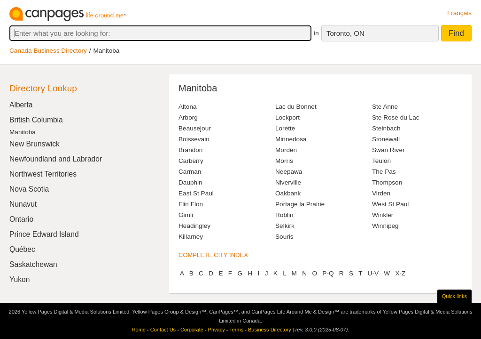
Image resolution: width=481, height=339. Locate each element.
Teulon (381, 160)
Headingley (194, 225)
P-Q (328, 273)
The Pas (384, 171)
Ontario (21, 219)
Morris (284, 160)
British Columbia (36, 120)
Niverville (288, 182)
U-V (373, 273)
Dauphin (190, 182)
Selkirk (285, 225)
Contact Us (163, 329)
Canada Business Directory (48, 50)
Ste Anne (385, 106)
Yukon (19, 279)
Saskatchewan (33, 264)
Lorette (285, 128)
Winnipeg (385, 225)
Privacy (216, 329)
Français (459, 12)
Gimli (185, 214)
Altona (187, 106)
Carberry (190, 160)
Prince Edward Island (44, 234)
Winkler (382, 214)
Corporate (191, 329)
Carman (189, 171)
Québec (22, 249)
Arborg (188, 117)
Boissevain (193, 139)
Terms (236, 329)
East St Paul (196, 193)
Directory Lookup (43, 88)
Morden (286, 149)
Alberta (21, 105)
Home (139, 329)
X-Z (400, 273)
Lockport (287, 117)
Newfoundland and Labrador (55, 159)
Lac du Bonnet (296, 106)
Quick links (454, 296)
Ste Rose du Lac (395, 117)
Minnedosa (291, 139)
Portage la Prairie (300, 204)
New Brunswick (34, 144)
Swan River (388, 149)
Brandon (190, 149)
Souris (284, 236)
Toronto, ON (345, 33)
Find (456, 33)
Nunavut (23, 204)
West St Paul (390, 204)
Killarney (190, 236)
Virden (381, 193)
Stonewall (386, 139)
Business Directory (269, 329)
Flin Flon (190, 204)
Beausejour (194, 128)
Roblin (284, 214)
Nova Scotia (29, 189)
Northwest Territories (43, 174)
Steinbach (386, 128)
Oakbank (288, 193)
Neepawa (288, 171)
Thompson (387, 182)
